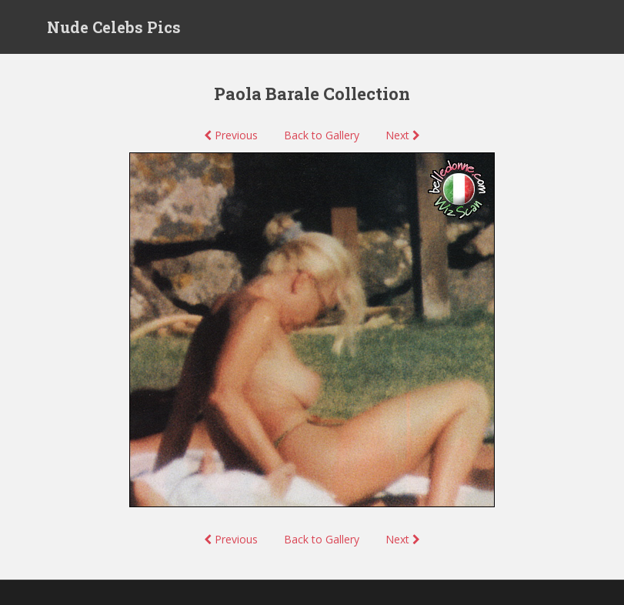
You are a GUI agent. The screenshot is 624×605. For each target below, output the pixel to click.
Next (402, 135)
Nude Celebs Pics (114, 27)
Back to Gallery (321, 135)
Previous (231, 135)
